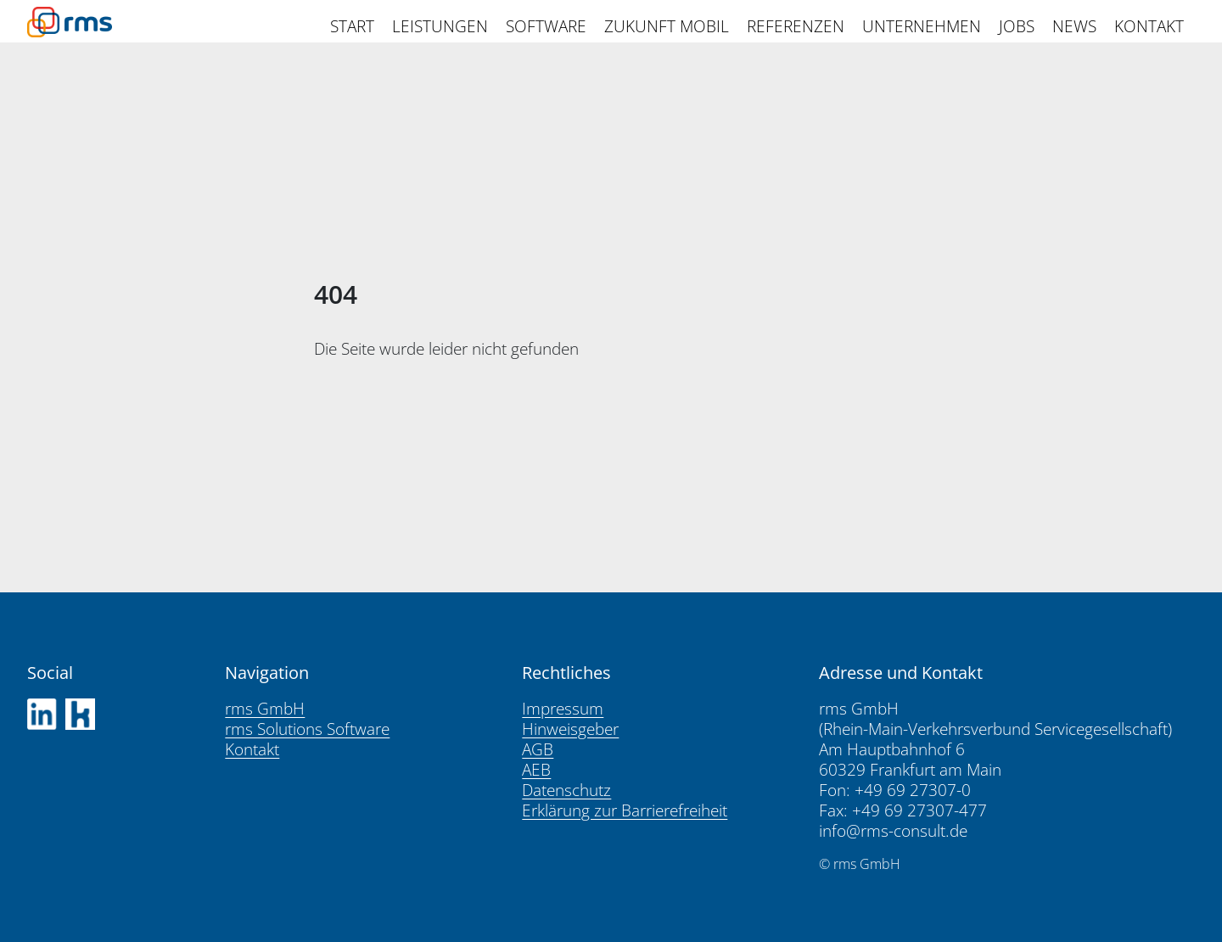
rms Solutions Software (307, 729)
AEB (536, 770)
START (352, 26)
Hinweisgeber (570, 729)
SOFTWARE (546, 26)
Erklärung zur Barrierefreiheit (624, 810)
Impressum (562, 709)
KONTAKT (1149, 26)
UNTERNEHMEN (921, 26)
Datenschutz (566, 790)
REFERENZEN (795, 26)
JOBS (1016, 26)
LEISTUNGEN (440, 26)
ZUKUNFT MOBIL (666, 26)
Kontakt (252, 749)
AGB (537, 749)
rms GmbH (265, 709)
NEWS (1074, 26)
